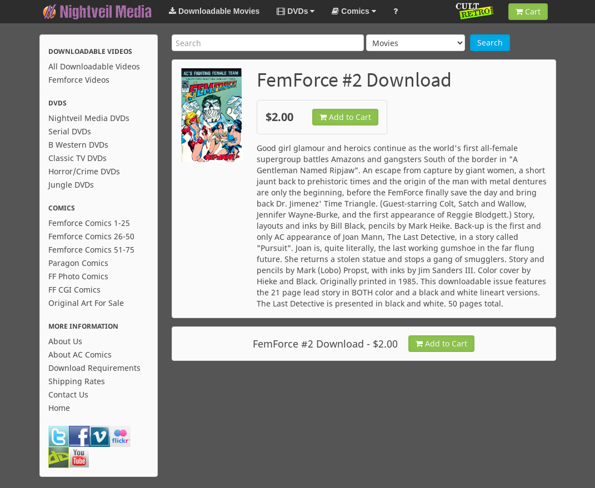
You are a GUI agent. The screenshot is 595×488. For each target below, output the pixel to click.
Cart (528, 11)
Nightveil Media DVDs (88, 118)
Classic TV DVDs (77, 158)
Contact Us (68, 394)
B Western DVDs (78, 144)
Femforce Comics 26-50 (91, 236)
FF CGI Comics (74, 289)
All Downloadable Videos (94, 66)
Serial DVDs (69, 131)
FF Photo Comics (78, 276)
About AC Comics (80, 354)
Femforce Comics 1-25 (89, 223)
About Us (65, 341)
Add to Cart (345, 117)
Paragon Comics (78, 263)
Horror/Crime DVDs (84, 171)
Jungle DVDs (71, 184)
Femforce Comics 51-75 (91, 249)
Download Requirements (94, 368)
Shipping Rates (76, 381)
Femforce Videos (78, 79)
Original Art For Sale (86, 303)
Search (490, 42)
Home (59, 408)
